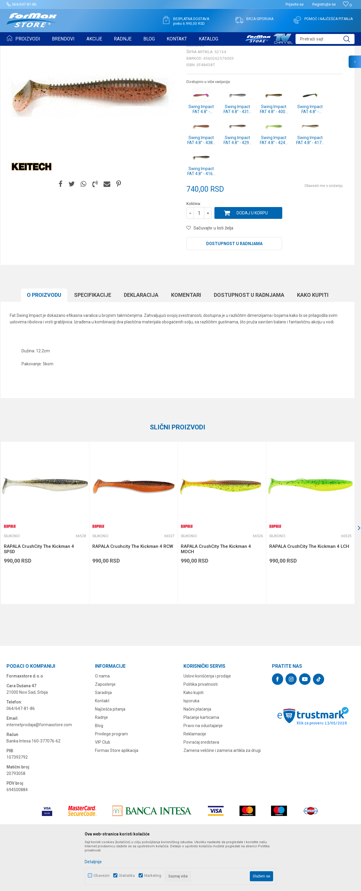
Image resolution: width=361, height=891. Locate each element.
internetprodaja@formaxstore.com (39, 770)
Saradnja (103, 738)
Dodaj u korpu (252, 258)
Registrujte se (324, 4)
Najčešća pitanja (110, 754)
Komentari (186, 341)
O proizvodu (44, 341)
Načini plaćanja (197, 754)
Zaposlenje (105, 730)
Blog (99, 771)
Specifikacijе (92, 341)
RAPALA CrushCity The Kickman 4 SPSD (39, 594)
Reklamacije (194, 779)
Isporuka (191, 746)
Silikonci (79, 50)
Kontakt (102, 746)
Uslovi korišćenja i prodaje (207, 721)
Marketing (152, 875)
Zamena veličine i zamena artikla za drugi (222, 796)
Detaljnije (93, 861)
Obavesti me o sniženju (323, 231)
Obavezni (101, 875)
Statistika (127, 875)
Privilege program (111, 779)
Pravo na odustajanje (203, 771)
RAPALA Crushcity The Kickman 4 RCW (132, 592)
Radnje (101, 763)
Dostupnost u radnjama (234, 289)
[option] (45, 569)
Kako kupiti (313, 341)
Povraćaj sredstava (201, 788)
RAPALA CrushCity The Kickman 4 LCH (309, 592)
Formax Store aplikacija (116, 796)
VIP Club (102, 788)
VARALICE (60, 50)
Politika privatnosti (200, 730)
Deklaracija (141, 341)
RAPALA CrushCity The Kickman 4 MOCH (216, 594)
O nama (102, 721)
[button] (325, 39)
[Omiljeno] (347, 5)
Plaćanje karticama (201, 763)
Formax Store (17, 50)
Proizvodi (39, 50)
